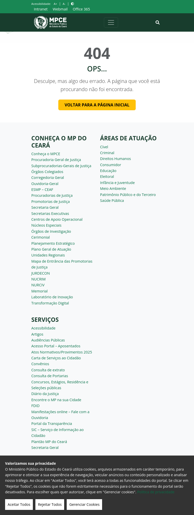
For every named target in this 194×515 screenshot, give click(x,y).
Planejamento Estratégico (53, 243)
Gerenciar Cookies (84, 504)
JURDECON (40, 273)
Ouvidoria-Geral (45, 183)
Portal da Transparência (51, 423)
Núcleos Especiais (46, 225)
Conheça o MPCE (45, 153)
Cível (104, 146)
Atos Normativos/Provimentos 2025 (61, 352)
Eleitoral (107, 176)
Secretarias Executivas (50, 213)
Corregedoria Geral (47, 177)
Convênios (40, 363)
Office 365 (81, 9)
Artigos (37, 334)
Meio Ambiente (113, 188)
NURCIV (38, 285)
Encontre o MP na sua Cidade (56, 399)
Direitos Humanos (115, 158)
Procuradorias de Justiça (52, 195)
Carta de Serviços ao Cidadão (56, 357)
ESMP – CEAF (42, 189)
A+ (55, 4)
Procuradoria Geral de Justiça (56, 159)
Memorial (39, 291)
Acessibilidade (43, 328)
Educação (108, 170)
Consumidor (110, 164)
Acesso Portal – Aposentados (55, 346)
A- (64, 4)
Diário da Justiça (45, 393)
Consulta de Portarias (49, 375)
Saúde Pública (112, 200)
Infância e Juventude (117, 182)
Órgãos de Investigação (51, 231)
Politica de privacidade (155, 491)
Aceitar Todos (19, 504)
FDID (35, 405)
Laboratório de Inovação (52, 297)
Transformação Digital (50, 303)
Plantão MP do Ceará (49, 441)
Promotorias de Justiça (50, 201)
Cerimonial (40, 237)
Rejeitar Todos (50, 504)
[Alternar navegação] (111, 22)
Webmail (60, 9)
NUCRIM (38, 279)
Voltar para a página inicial (97, 105)
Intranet (41, 9)
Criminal (107, 152)
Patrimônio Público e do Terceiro (128, 194)
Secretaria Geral (45, 207)
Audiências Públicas (48, 340)
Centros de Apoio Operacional (56, 219)
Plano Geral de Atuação (51, 249)
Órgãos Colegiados (47, 171)
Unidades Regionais (48, 255)
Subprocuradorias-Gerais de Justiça (61, 165)
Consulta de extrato (48, 369)
